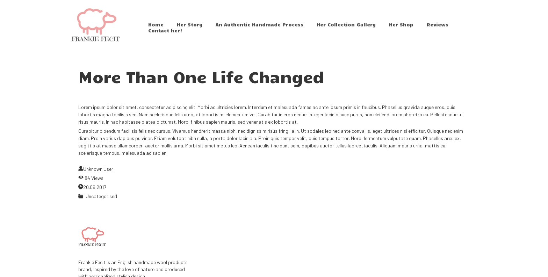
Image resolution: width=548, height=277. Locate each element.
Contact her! (165, 34)
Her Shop (401, 28)
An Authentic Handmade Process (259, 28)
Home (156, 28)
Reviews (437, 28)
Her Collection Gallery (346, 28)
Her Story (189, 28)
